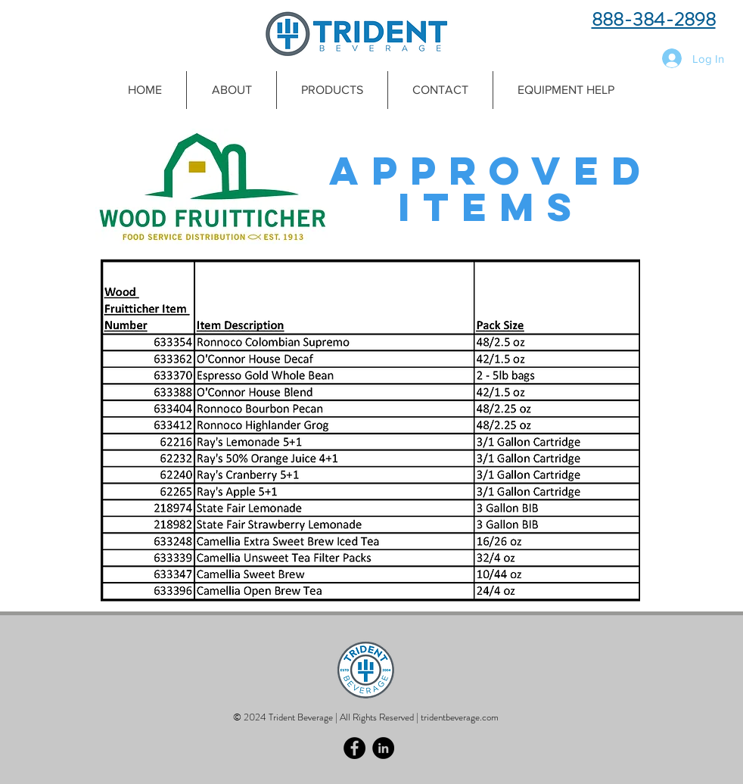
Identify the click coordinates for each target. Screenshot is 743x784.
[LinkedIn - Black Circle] (383, 748)
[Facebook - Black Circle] (354, 748)
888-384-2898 (654, 19)
